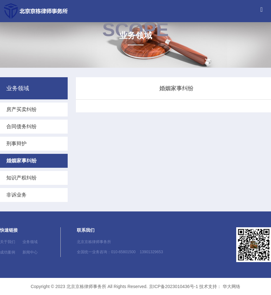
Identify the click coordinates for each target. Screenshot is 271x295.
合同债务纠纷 (21, 126)
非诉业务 (16, 195)
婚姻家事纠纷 (21, 160)
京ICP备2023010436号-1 (173, 286)
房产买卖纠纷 (21, 109)
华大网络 (231, 286)
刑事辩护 (16, 143)
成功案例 (7, 252)
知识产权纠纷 (21, 177)
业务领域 (30, 242)
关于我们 (7, 242)
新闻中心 (30, 252)
